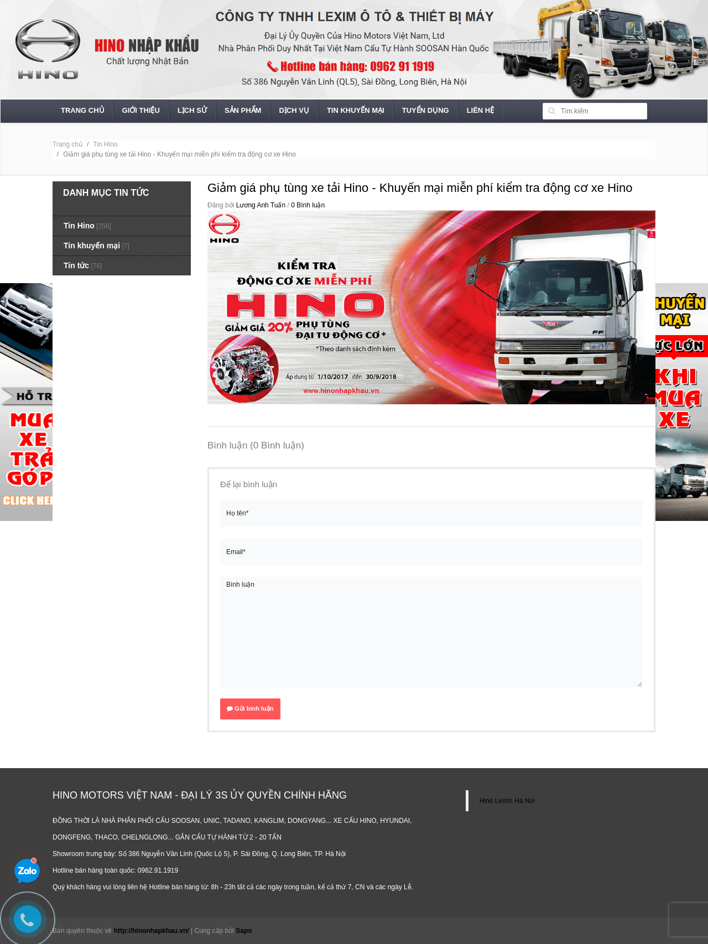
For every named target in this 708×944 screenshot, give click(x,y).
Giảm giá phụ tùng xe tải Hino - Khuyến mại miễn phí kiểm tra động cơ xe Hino (419, 188)
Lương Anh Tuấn (260, 205)
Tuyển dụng (425, 110)
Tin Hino (105, 144)
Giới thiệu (141, 110)
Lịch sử (192, 110)
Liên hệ (480, 110)
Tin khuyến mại (355, 110)
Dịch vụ (294, 110)
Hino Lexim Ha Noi (507, 801)
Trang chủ (83, 110)
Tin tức (76, 265)
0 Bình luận (308, 205)
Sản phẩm (243, 110)
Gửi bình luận (250, 708)
